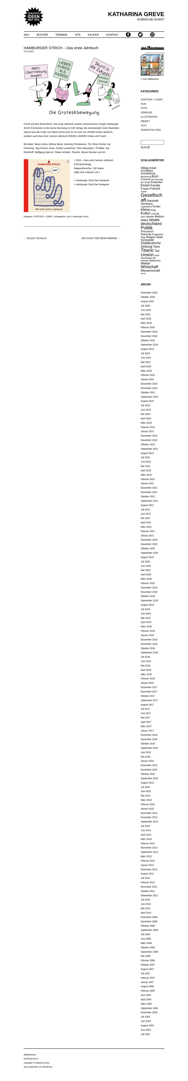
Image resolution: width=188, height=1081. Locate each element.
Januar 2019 (147, 635)
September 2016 (149, 748)
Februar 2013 (148, 860)
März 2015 (146, 800)
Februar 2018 (148, 678)
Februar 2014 (148, 843)
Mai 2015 (146, 795)
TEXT (144, 125)
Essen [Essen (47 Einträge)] (145, 185)
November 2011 (149, 886)
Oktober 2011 (148, 891)
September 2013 (149, 852)
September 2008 (149, 951)
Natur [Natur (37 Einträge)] (144, 220)
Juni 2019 (146, 613)
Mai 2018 (146, 665)
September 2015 (149, 778)
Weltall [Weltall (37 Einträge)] (145, 263)
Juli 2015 (145, 787)
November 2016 (149, 739)
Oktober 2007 (148, 964)
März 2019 (146, 626)
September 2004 (149, 1008)
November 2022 (149, 440)
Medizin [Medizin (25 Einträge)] (159, 216)
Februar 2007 (148, 977)
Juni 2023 (146, 409)
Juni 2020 (146, 566)
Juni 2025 (146, 310)
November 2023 (149, 388)
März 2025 (146, 323)
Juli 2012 (145, 878)
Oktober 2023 (148, 392)
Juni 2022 (146, 461)
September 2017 (149, 700)
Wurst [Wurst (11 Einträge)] (143, 273)
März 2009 (146, 943)
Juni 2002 (146, 1029)
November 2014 (149, 817)
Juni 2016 (146, 752)
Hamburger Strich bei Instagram (92, 184)
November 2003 (149, 1012)
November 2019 (149, 592)
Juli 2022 (145, 457)
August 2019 (147, 605)
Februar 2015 (148, 804)
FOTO (144, 108)
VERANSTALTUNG (151, 130)
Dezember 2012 (149, 869)
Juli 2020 (145, 561)
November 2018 (149, 644)
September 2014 (149, 821)
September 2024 (149, 344)
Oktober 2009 (148, 925)
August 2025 (147, 301)
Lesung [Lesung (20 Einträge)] (155, 213)
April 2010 (146, 912)
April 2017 (146, 722)
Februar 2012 (148, 882)
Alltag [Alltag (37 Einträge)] (144, 168)
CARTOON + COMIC (152, 99)
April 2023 (146, 418)
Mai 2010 (146, 908)
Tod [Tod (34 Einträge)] (157, 251)
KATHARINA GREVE (136, 14)
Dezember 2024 (149, 331)
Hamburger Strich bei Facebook (92, 180)
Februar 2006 (148, 990)
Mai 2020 (146, 570)
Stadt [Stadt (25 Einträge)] (159, 237)
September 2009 (149, 930)
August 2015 (147, 782)
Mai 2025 (146, 314)
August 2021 (147, 505)
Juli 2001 (145, 1034)
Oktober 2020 (148, 548)
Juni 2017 (146, 713)
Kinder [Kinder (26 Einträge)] (157, 206)
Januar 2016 (147, 761)
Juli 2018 (145, 657)
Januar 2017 (147, 730)
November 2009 (149, 921)
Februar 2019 (148, 631)
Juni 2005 (146, 995)
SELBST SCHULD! (35, 238)
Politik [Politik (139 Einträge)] (147, 227)
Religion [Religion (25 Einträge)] (151, 237)
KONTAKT (112, 35)
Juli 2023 (145, 405)
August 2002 (147, 1025)
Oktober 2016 (148, 743)
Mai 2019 (146, 618)
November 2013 (149, 847)
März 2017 (146, 726)
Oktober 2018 (148, 648)
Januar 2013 (147, 865)
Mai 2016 (146, 756)
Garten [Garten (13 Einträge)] (144, 191)
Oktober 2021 (148, 496)
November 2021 (149, 492)
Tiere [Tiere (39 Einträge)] (156, 246)
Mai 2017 (146, 717)
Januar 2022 (147, 483)
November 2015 (149, 769)
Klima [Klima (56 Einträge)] (145, 210)
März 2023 (146, 422)
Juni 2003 (146, 1021)
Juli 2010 (145, 899)
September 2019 (149, 600)
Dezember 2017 (149, 687)
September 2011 (149, 895)
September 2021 (149, 500)
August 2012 (147, 873)
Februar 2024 (148, 375)
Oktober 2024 (148, 340)
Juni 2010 (146, 904)
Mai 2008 (146, 956)
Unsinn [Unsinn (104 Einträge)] (147, 254)
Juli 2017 (145, 709)
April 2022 (146, 470)
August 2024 (147, 349)
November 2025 (149, 292)
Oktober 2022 (148, 444)
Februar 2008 (148, 960)
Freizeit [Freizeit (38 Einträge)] (155, 188)
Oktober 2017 (148, 696)
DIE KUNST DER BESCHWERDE (101, 238)
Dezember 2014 (149, 813)
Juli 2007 (145, 973)
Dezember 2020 (149, 539)
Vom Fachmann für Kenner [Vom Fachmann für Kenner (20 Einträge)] (150, 258)
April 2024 (146, 366)
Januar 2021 (147, 535)
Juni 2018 (146, 661)
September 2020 (149, 552)
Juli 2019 (145, 609)
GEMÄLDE (146, 112)
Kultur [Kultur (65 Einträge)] (146, 213)
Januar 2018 (147, 683)
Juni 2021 (146, 513)
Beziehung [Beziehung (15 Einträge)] (146, 176)
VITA (78, 35)
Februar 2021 (148, 531)
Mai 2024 (146, 362)
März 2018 (146, 674)
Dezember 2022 (149, 435)
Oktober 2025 (148, 297)
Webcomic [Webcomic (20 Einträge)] (155, 260)
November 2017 (149, 691)
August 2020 (147, 557)
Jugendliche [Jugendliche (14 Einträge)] (146, 207)
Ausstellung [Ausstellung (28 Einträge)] (148, 173)
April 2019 (146, 622)
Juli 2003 (145, 1016)
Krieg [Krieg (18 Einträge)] (153, 210)
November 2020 (149, 544)
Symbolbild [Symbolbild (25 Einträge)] (147, 239)
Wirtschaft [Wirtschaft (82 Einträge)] (149, 267)
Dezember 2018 (149, 639)
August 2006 (147, 986)
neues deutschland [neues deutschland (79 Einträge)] (151, 222)
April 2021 (146, 522)
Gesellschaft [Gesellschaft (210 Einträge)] (151, 197)
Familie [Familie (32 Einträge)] (155, 185)
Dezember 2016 (149, 735)
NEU (26, 35)
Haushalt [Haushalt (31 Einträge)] (152, 200)
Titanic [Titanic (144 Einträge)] (147, 250)
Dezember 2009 (149, 917)
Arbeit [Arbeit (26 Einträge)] (152, 167)
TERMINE (61, 35)
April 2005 (146, 999)
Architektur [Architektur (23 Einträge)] (147, 170)
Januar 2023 (147, 431)
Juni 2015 (146, 791)
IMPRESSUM (30, 1055)
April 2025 (146, 318)
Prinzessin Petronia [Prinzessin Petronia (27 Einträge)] (147, 233)
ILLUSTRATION (149, 116)
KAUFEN (93, 35)
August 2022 (147, 453)
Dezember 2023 (149, 383)
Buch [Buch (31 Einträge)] (155, 176)
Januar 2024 (147, 379)
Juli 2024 (145, 353)
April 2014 (146, 834)
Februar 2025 (148, 327)
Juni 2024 (146, 357)
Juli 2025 (145, 305)
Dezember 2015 (149, 765)
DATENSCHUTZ (31, 1059)
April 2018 (146, 670)
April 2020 (146, 574)
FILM (143, 104)
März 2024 (146, 370)
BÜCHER (42, 35)
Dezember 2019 (149, 587)
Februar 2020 (148, 583)
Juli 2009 (145, 934)
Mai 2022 (146, 466)
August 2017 (147, 704)
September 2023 (149, 396)
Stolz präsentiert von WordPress (38, 1067)
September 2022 (149, 448)
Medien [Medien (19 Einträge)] (150, 216)
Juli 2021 (145, 509)
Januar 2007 (147, 982)
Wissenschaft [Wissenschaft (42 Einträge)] (150, 270)
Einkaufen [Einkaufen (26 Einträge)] (157, 182)
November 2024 (149, 336)
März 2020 (146, 578)
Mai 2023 (146, 414)
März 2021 (146, 526)
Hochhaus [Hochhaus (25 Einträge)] (147, 203)
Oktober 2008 (148, 947)
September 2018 (149, 652)
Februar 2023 (148, 427)
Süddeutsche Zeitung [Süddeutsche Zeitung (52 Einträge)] (151, 244)
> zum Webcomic (150, 79)
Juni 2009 (146, 938)
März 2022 (146, 474)
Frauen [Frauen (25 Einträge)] (145, 188)
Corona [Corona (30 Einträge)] (145, 179)
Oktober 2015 (148, 774)
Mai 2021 (146, 518)
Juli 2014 (145, 826)
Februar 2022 (148, 479)
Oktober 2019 (148, 596)
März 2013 (146, 856)
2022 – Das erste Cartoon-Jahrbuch (94, 160)
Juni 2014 (146, 830)
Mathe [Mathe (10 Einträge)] (143, 217)
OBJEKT (145, 121)
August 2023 (147, 401)
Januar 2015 (147, 808)
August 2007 (147, 969)
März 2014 (146, 839)
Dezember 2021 (149, 487)
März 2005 (146, 1003)
